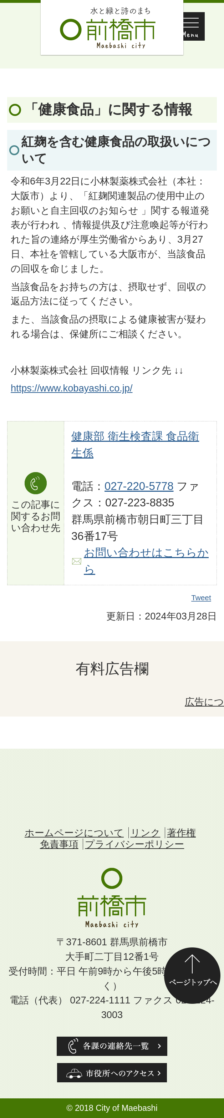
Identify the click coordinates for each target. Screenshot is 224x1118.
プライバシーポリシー (134, 844)
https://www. (37, 388)
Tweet (202, 597)
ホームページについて (74, 832)
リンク (146, 832)
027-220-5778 (139, 486)
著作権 (181, 832)
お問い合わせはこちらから (146, 561)
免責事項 (59, 844)
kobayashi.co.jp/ (98, 388)
